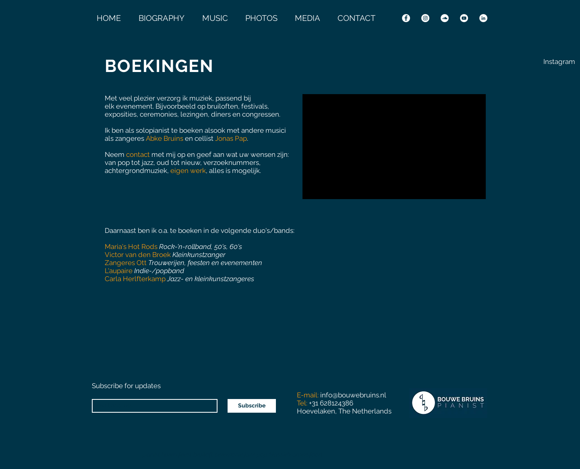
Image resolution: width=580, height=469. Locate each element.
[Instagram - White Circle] (425, 18)
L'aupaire (119, 271)
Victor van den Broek (138, 255)
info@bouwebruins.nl (353, 395)
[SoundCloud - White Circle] (445, 18)
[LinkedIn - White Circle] (483, 18)
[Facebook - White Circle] (406, 18)
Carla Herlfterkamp (135, 279)
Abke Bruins (164, 138)
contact (138, 154)
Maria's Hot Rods (131, 247)
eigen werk (188, 171)
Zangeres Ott (126, 263)
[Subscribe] (252, 406)
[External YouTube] (394, 146)
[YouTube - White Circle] (464, 18)
